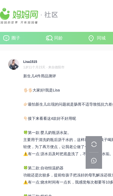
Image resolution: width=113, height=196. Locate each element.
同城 (101, 38)
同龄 (58, 38)
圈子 (15, 38)
